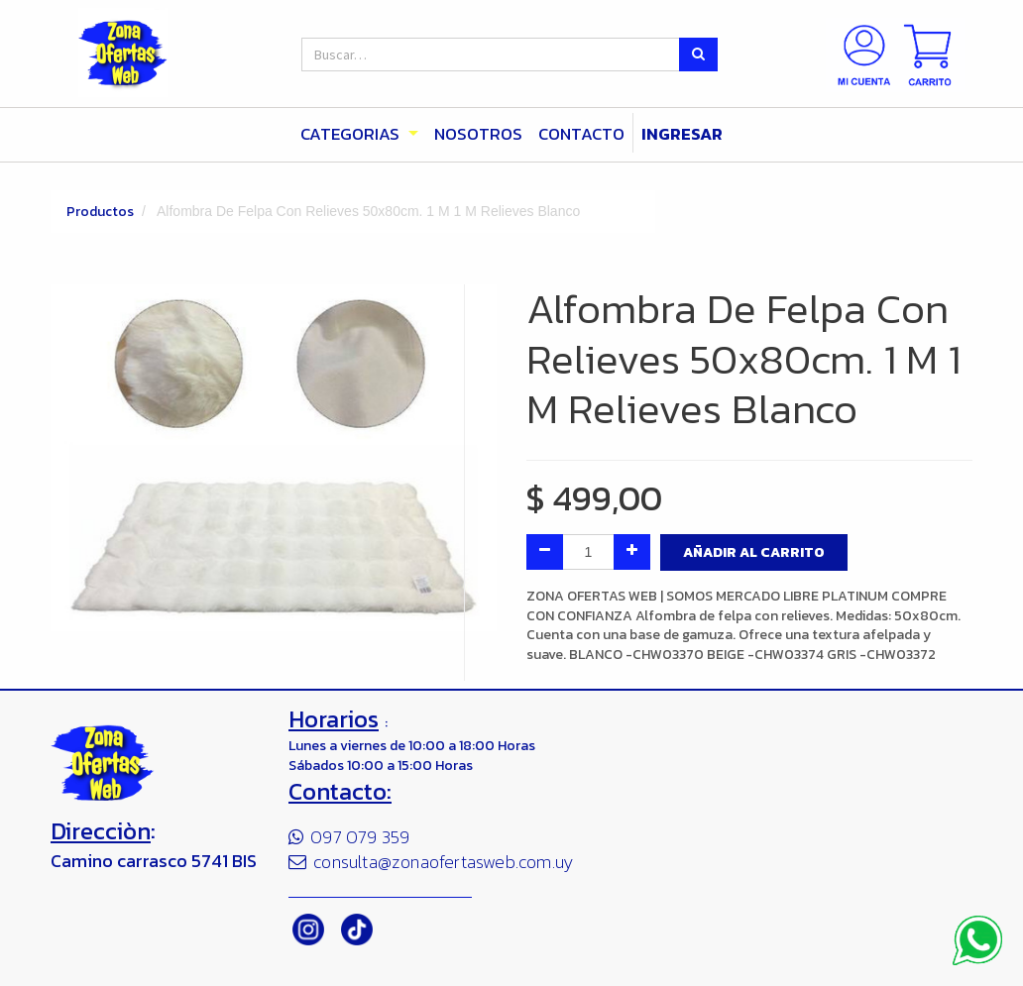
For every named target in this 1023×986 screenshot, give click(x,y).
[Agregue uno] (632, 552)
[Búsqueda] (698, 54)
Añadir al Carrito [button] (754, 552)
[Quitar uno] (544, 552)
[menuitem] (478, 135)
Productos (100, 211)
